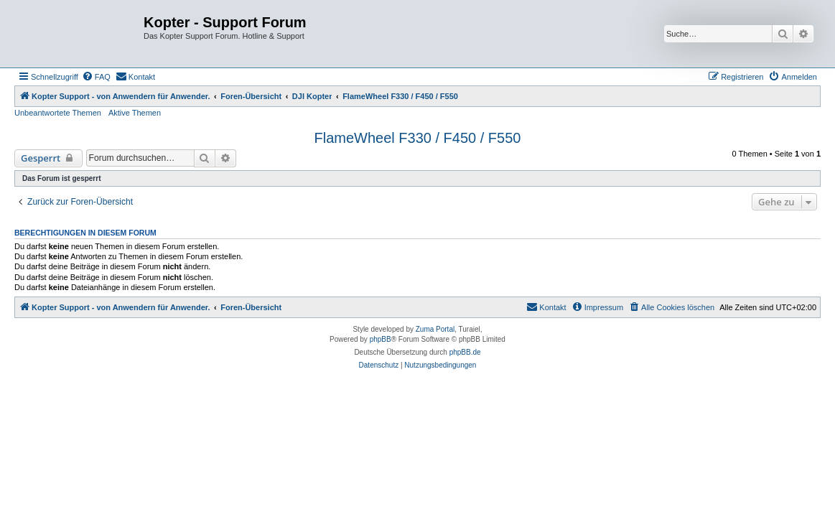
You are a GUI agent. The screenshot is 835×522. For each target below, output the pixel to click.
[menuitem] (96, 76)
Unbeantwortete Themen (57, 112)
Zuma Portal (435, 329)
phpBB (380, 339)
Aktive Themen (134, 112)
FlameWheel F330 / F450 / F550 (417, 138)
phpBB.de (465, 352)
